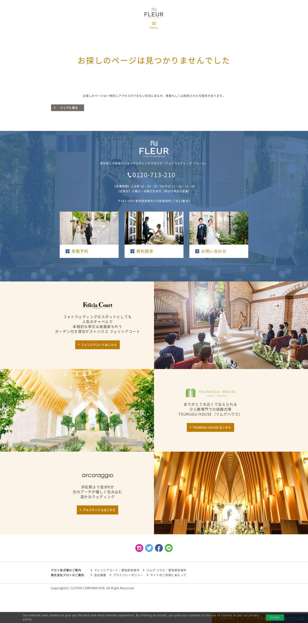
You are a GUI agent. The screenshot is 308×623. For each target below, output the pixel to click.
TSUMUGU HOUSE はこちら (212, 427)
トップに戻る (69, 107)
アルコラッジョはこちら (99, 510)
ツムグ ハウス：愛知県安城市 (166, 570)
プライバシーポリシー (128, 575)
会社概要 (100, 575)
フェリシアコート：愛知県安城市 (116, 570)
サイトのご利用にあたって (168, 575)
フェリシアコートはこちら (99, 344)
